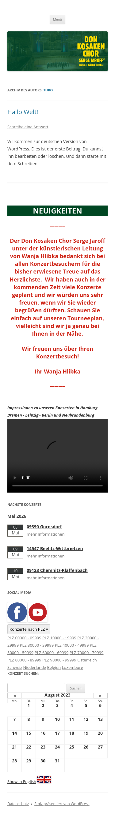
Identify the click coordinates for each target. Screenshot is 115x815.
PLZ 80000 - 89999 (24, 660)
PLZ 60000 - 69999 (52, 652)
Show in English (21, 781)
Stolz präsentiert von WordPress (61, 803)
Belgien (54, 667)
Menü (57, 19)
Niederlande (34, 667)
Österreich (87, 660)
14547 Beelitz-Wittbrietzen (55, 548)
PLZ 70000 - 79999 (87, 652)
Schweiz (14, 667)
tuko (48, 90)
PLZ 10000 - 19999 (59, 638)
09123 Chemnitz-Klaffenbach (57, 570)
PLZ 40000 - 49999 (72, 645)
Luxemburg (72, 667)
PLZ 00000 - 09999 (24, 638)
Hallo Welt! (22, 112)
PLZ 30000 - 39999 (37, 645)
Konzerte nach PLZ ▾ (29, 629)
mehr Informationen (45, 534)
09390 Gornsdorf (44, 526)
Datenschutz (18, 803)
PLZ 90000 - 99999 (59, 660)
